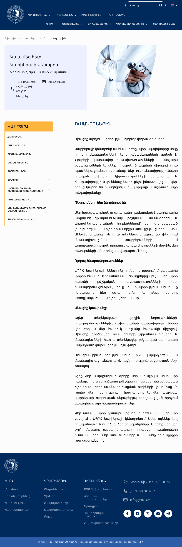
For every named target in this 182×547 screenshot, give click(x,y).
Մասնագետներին (18, 162)
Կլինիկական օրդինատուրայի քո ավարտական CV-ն (27, 209)
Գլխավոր (11, 38)
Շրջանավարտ (98, 24)
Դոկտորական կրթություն (95, 514)
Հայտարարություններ (101, 522)
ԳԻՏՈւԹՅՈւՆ (64, 14)
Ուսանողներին (17, 145)
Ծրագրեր (13, 180)
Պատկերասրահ (16, 509)
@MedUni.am (15, 137)
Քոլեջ (48, 516)
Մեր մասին (12, 489)
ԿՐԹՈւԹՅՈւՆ (37, 14)
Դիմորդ (50, 496)
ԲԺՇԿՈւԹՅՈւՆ (91, 14)
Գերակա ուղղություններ (95, 498)
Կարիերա (30, 38)
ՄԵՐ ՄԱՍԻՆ (117, 14)
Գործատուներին (17, 171)
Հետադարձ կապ (164, 24)
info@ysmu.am (140, 500)
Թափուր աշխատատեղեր (21, 219)
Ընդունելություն (56, 489)
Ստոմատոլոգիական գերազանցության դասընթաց (25, 189)
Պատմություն (14, 502)
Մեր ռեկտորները (17, 496)
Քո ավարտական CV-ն (19, 199)
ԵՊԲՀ (50, 24)
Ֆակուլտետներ (56, 502)
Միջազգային (70, 24)
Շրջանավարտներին (19, 154)
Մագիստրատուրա (58, 509)
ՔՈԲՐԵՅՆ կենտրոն (98, 489)
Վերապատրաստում (130, 24)
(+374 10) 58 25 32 (142, 491)
